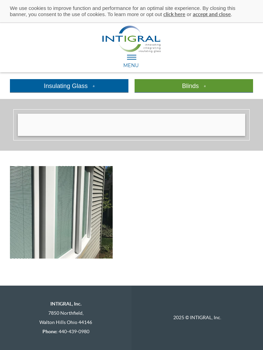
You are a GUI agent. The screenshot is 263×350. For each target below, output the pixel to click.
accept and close (212, 14)
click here (174, 14)
